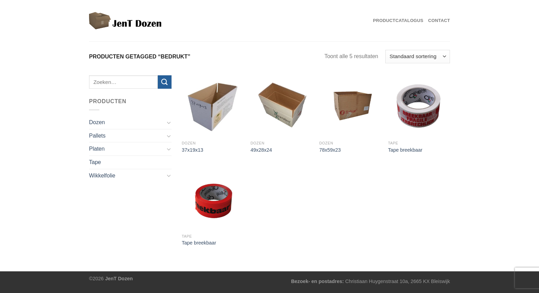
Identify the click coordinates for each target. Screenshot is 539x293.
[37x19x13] (213, 106)
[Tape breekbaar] (419, 106)
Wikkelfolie (102, 175)
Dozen (97, 122)
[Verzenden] (165, 82)
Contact (439, 20)
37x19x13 (192, 150)
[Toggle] (169, 122)
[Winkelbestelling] (417, 56)
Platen (96, 149)
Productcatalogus (398, 20)
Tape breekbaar (405, 150)
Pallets (97, 136)
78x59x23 (330, 150)
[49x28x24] (281, 106)
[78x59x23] (350, 106)
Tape (95, 162)
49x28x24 (261, 150)
